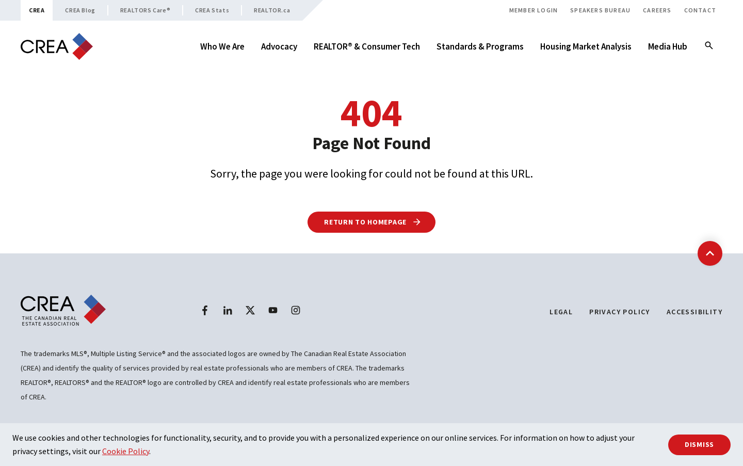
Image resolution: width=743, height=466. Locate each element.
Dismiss (699, 444)
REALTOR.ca (272, 10)
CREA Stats (212, 10)
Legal (561, 311)
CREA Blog (80, 10)
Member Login (533, 10)
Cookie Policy (125, 451)
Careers (657, 10)
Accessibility (694, 311)
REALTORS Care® (145, 10)
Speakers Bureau (600, 10)
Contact (700, 10)
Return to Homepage (373, 222)
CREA (36, 10)
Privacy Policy (619, 311)
